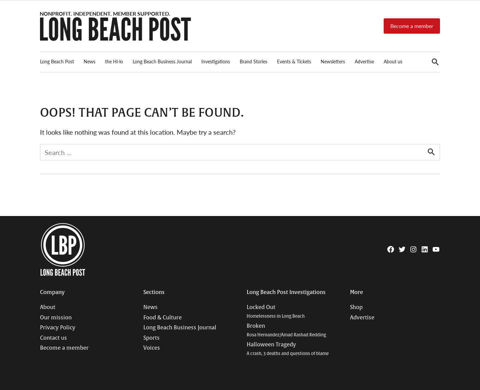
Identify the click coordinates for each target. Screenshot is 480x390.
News (89, 61)
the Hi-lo (114, 61)
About (47, 307)
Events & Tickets (294, 61)
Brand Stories (253, 61)
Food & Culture (162, 317)
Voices (151, 348)
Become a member (411, 26)
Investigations (215, 61)
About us (393, 61)
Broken (286, 330)
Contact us (53, 338)
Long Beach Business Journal (162, 61)
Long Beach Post (57, 61)
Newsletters (333, 61)
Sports (151, 338)
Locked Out (276, 311)
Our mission (56, 317)
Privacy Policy (57, 327)
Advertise (364, 61)
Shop (356, 307)
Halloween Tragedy (288, 348)
